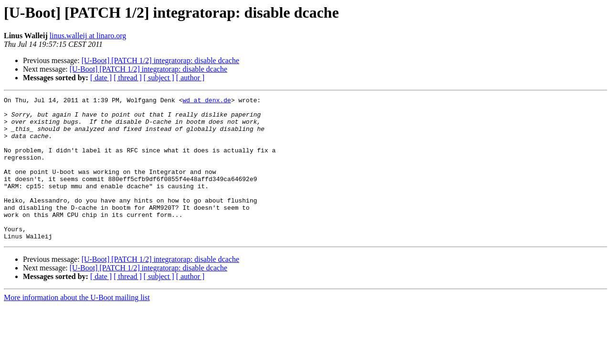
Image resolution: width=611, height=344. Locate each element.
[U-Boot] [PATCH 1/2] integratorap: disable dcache (160, 60)
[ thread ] (128, 78)
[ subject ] (159, 78)
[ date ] (101, 78)
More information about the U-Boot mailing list (77, 326)
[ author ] (190, 78)
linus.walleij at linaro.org (88, 36)
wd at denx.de (206, 101)
